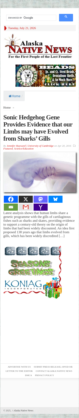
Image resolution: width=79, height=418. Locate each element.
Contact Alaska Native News (54, 371)
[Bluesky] (55, 199)
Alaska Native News (22, 410)
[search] (30, 18)
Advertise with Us (19, 367)
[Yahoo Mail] (41, 207)
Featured (8, 148)
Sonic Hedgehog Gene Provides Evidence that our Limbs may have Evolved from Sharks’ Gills (37, 128)
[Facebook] (11, 199)
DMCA (28, 375)
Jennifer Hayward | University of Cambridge (30, 145)
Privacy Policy (44, 375)
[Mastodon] (41, 199)
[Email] (11, 207)
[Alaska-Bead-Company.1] (45, 75)
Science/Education (24, 148)
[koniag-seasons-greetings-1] (33, 272)
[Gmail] (26, 207)
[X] (26, 199)
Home (15, 96)
